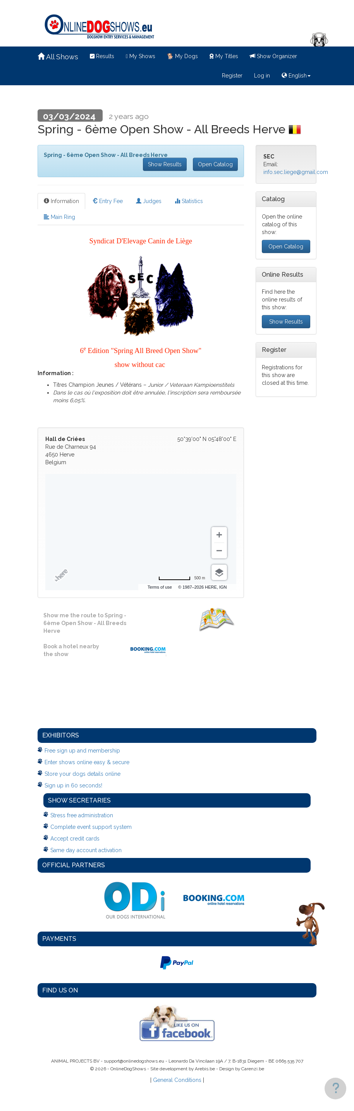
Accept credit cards (75, 838)
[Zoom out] (219, 550)
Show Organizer (273, 56)
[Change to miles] (181, 578)
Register (232, 75)
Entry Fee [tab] (107, 201)
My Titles (224, 56)
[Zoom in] (219, 535)
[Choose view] (219, 572)
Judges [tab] (149, 201)
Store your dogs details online (82, 774)
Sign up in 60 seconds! (73, 785)
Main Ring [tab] (59, 217)
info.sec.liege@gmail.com (295, 172)
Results (102, 56)
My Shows (140, 56)
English (296, 75)
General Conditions (177, 1080)
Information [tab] (61, 201)
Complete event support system (91, 827)
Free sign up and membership (82, 751)
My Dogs (182, 56)
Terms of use (170, 587)
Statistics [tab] (189, 201)
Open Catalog (215, 164)
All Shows (58, 57)
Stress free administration (81, 815)
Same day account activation (86, 850)
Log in (262, 75)
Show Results (165, 164)
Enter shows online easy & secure (87, 762)
